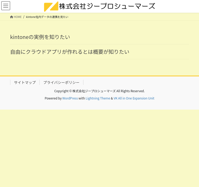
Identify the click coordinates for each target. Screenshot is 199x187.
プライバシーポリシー (61, 82)
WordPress (70, 98)
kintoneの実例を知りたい (40, 37)
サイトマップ (25, 82)
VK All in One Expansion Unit (134, 98)
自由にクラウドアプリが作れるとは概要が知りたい (69, 51)
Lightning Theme (98, 98)
